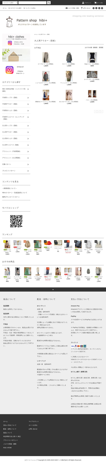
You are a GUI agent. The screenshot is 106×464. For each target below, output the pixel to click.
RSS (4, 447)
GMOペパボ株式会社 (61, 460)
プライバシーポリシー (10, 440)
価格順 (95, 47)
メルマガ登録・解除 (72, 8)
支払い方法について (9, 425)
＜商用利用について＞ (9, 188)
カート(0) (98, 3)
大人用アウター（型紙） (44, 34)
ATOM (9, 447)
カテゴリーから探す (15, 8)
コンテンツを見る (29, 8)
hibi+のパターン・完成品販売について (14, 192)
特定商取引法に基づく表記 (12, 436)
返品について (7, 433)
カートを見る (33, 425)
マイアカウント (34, 421)
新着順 (101, 47)
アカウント (86, 3)
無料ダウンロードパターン (11, 197)
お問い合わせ (85, 8)
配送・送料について (9, 429)
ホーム (5, 8)
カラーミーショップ (31, 460)
